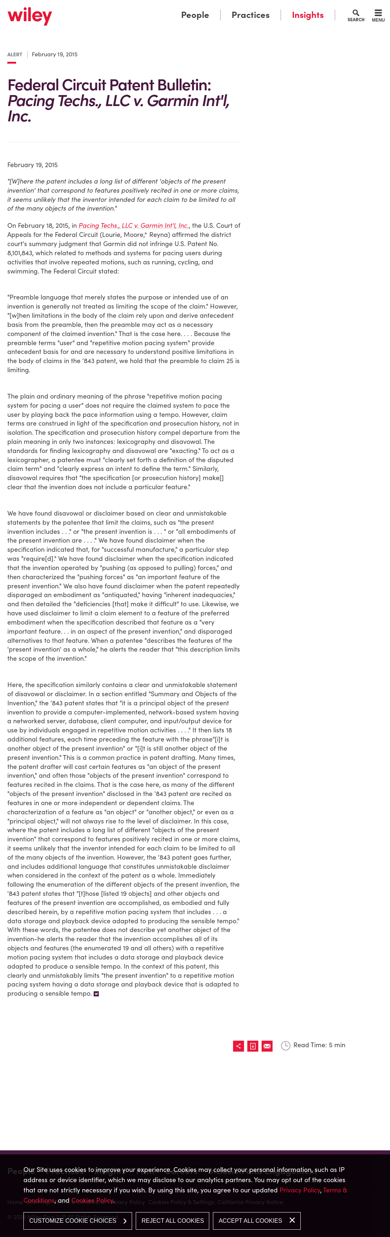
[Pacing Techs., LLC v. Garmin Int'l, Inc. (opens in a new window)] (135, 226)
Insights (308, 14)
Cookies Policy (92, 1200)
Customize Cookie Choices (72, 1221)
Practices (251, 14)
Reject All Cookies (173, 1221)
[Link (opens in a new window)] (283, 56)
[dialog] (195, 1195)
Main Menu (172, 8)
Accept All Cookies (250, 1221)
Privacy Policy (300, 1190)
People (195, 14)
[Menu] (378, 16)
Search (356, 19)
